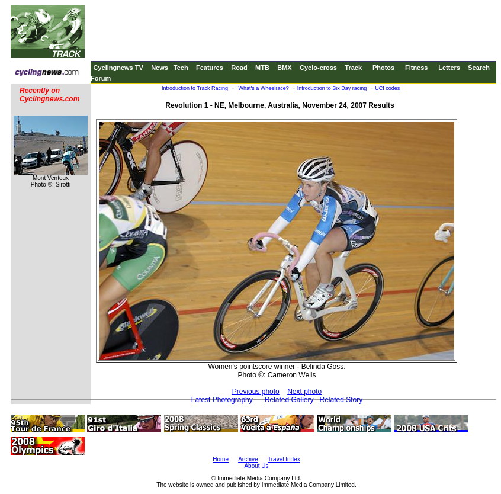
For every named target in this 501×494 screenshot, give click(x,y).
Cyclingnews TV (118, 67)
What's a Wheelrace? (263, 88)
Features (209, 67)
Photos (383, 67)
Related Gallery (289, 400)
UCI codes (387, 88)
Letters (449, 67)
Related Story (341, 400)
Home (221, 459)
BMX (284, 67)
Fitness (416, 67)
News (159, 67)
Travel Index (284, 459)
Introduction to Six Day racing (332, 88)
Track (353, 67)
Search (479, 67)
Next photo (304, 391)
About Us (256, 466)
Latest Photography (222, 400)
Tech (181, 67)
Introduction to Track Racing (195, 88)
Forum (101, 78)
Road (239, 67)
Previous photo (256, 391)
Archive (248, 459)
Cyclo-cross (318, 67)
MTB (262, 67)
